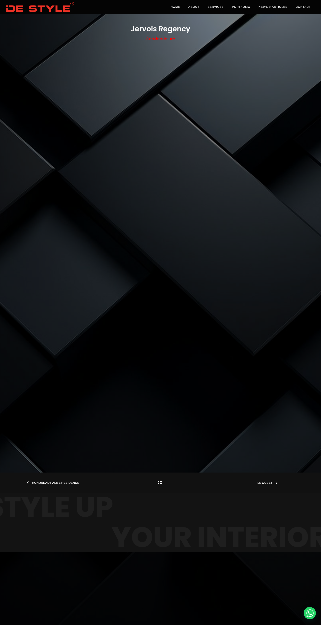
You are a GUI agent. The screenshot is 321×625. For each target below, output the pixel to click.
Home (175, 6)
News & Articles (273, 6)
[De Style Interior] (310, 613)
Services (216, 6)
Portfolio (241, 6)
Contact (303, 6)
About (193, 6)
